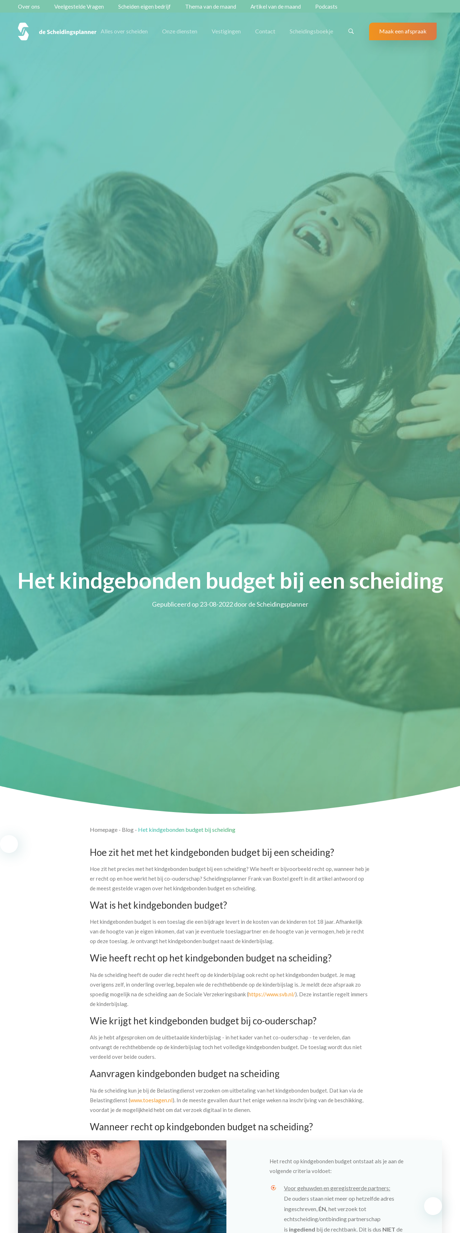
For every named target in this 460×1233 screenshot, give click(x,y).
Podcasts (326, 6)
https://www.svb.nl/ (271, 994)
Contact (265, 31)
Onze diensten (179, 31)
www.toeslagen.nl (151, 1100)
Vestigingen (226, 31)
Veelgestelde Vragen (79, 6)
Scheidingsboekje (311, 31)
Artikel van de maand (275, 6)
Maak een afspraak (403, 31)
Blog (128, 829)
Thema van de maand (210, 6)
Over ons (29, 6)
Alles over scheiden (124, 31)
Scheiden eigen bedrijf (144, 6)
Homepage (104, 829)
